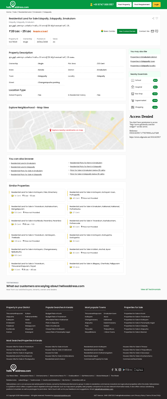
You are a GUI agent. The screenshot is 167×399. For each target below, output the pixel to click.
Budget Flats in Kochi (54, 313)
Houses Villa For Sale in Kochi (56, 347)
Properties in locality (143, 66)
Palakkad (10, 326)
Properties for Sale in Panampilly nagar (139, 323)
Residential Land (25, 12)
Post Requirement (142, 4)
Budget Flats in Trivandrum (56, 316)
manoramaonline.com (62, 395)
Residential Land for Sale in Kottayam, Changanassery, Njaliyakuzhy (34, 250)
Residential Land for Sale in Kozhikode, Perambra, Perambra (36, 221)
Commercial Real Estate (132, 359)
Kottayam (10, 320)
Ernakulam (37, 12)
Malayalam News (27, 376)
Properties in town (143, 61)
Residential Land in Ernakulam (23, 163)
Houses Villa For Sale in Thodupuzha (20, 359)
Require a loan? (40, 31)
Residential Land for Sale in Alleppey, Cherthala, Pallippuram (95, 263)
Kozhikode (10, 329)
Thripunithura (109, 329)
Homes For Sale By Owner (16, 350)
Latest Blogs (23, 380)
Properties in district (144, 57)
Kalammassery (110, 323)
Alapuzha (10, 316)
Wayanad (29, 329)
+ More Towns (109, 332)
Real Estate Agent (91, 356)
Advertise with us (78, 380)
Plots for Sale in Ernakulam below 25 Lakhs (87, 170)
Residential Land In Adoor (55, 359)
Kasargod (29, 332)
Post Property (124, 4)
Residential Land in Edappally (23, 167)
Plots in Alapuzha (52, 323)
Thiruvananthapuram (14, 313)
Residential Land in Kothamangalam (98, 353)
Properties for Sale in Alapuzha (136, 329)
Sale (15, 12)
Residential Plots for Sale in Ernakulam (27, 171)
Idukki (27, 320)
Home (8, 12)
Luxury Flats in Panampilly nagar (58, 332)
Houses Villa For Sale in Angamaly (19, 353)
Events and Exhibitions (51, 380)
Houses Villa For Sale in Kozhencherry (137, 356)
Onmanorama (42, 376)
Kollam (28, 313)
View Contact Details (127, 31)
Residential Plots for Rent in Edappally (85, 166)
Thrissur (28, 323)
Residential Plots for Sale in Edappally (26, 174)
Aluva (106, 316)
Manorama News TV (58, 376)
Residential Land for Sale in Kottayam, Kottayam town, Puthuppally (92, 193)
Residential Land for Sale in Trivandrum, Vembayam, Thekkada (33, 236)
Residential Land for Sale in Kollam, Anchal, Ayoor (90, 249)
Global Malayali (102, 376)
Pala (86, 326)
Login (156, 4)
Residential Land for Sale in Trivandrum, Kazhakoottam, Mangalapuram (34, 207)
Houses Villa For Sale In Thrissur (135, 347)
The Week (115, 376)
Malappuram (30, 326)
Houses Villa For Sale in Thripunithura (137, 350)
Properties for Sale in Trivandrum (137, 316)
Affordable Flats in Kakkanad (57, 320)
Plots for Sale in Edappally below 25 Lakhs (87, 174)
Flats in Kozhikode (53, 326)
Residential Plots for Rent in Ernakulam (86, 163)
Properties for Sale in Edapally (136, 326)
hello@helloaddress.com (104, 389)
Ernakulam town (110, 313)
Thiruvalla (88, 329)
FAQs (159, 395)
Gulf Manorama (88, 376)
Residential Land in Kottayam (95, 347)
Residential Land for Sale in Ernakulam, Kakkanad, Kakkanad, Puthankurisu (95, 207)
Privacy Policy (140, 395)
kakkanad (108, 320)
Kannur (9, 332)
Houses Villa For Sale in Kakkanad (58, 350)
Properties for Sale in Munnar (135, 332)
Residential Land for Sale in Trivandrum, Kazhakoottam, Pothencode (93, 222)
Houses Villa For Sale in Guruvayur (136, 353)
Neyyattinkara (90, 332)
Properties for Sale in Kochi (134, 313)
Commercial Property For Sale (96, 359)
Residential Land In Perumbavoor (19, 356)
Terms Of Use (151, 395)
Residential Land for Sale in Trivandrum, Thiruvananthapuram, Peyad (27, 264)
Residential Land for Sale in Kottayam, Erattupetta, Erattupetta (91, 236)
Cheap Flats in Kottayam (55, 329)
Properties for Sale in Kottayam (136, 320)
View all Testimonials (151, 289)
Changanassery (91, 320)
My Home (66, 380)
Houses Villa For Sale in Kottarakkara (59, 356)
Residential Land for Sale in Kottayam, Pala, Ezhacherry (34, 192)
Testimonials (35, 380)
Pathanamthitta (31, 316)
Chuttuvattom (73, 376)
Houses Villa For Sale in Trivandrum (20, 347)
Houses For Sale (51, 353)
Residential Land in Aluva (93, 350)
